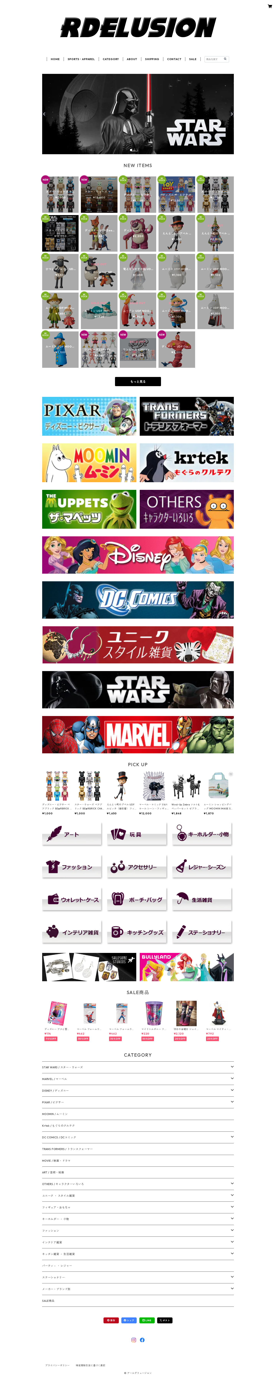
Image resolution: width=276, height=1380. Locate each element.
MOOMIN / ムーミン (55, 1114)
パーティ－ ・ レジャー (57, 1265)
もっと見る (138, 381)
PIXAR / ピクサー (53, 1102)
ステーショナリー (53, 1277)
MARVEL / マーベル (54, 1079)
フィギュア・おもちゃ (56, 1207)
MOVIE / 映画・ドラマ (56, 1160)
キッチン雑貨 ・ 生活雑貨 (58, 1254)
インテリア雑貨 (52, 1242)
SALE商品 (48, 1301)
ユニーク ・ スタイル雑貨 (58, 1195)
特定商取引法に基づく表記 (90, 1365)
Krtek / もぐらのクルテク (58, 1125)
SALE (192, 59)
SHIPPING (152, 59)
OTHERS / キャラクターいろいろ (63, 1184)
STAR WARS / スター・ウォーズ (62, 1067)
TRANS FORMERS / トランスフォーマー (67, 1149)
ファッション (50, 1230)
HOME (55, 59)
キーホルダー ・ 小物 (55, 1219)
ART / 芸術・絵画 (53, 1172)
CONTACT (174, 59)
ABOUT (132, 59)
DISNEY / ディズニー (55, 1090)
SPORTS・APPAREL (81, 59)
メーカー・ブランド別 (56, 1289)
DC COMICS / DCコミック (59, 1137)
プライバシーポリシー (57, 1365)
